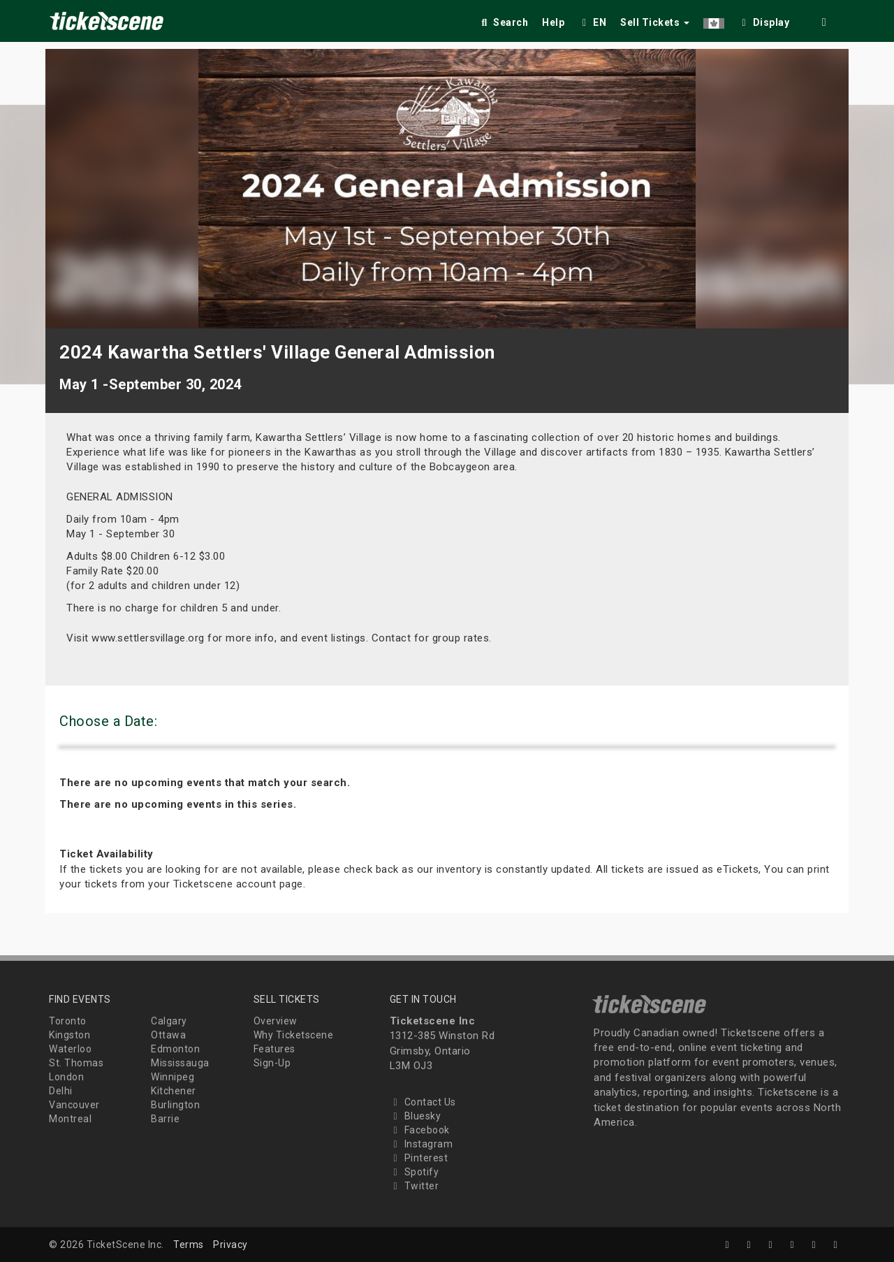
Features (274, 1048)
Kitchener (173, 1090)
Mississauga (180, 1062)
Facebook (420, 1130)
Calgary (169, 1021)
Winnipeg (172, 1076)
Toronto (68, 1021)
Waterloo (70, 1048)
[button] (713, 19)
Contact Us (423, 1102)
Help (553, 22)
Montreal (70, 1118)
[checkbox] (764, 19)
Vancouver (74, 1104)
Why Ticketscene (294, 1034)
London (66, 1076)
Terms (188, 1244)
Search (503, 22)
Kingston (69, 1034)
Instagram (421, 1143)
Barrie (165, 1118)
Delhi (61, 1090)
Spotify (414, 1171)
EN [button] (592, 22)
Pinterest (419, 1157)
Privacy (230, 1244)
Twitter (414, 1185)
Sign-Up (272, 1062)
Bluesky (415, 1116)
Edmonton (175, 1048)
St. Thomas (76, 1062)
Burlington (175, 1104)
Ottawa (168, 1034)
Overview (276, 1021)
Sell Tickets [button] (654, 22)
